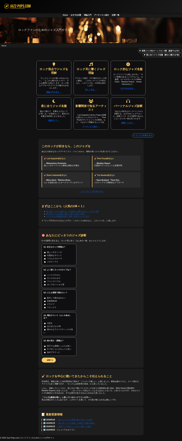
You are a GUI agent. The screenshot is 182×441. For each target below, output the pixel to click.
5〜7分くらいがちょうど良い (57, 349)
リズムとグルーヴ (53, 259)
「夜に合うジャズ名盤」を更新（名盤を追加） (76, 423)
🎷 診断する (49, 360)
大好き (48, 323)
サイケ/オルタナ (52, 278)
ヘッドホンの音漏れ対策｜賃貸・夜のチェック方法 (67, 216)
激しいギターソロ (53, 252)
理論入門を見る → (54, 92)
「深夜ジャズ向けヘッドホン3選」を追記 (74, 426)
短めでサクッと (52, 352)
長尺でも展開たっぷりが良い (57, 346)
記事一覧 (115, 15)
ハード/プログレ (52, 275)
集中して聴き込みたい (55, 298)
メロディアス (51, 262)
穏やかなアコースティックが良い (58, 331)
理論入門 (87, 15)
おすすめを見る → (128, 88)
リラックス (50, 307)
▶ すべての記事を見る (142, 135)
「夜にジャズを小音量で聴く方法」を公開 (74, 420)
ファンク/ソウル (52, 281)
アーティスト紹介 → (91, 127)
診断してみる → (128, 123)
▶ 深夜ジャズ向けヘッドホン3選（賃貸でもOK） (160, 51)
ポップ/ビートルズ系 (54, 285)
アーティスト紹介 (101, 15)
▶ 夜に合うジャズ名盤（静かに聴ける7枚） (162, 55)
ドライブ (49, 304)
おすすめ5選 (76, 15)
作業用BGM (50, 301)
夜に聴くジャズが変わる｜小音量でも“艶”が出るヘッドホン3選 (72, 211)
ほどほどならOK (52, 326)
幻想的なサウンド (53, 255)
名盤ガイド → (54, 120)
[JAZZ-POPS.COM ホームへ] (91, 6)
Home (65, 15)
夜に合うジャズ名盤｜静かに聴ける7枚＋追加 (65, 214)
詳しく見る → (91, 90)
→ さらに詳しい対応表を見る (91, 191)
